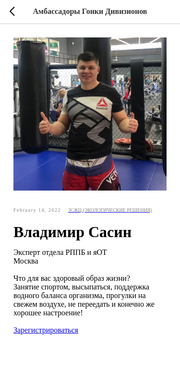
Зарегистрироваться (45, 330)
